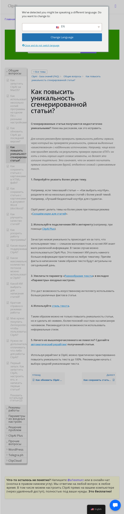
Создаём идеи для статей (49, 213)
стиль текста (60, 306)
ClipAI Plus (48, 229)
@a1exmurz (75, 480)
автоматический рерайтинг (49, 344)
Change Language (62, 37)
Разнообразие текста (79, 276)
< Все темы (39, 71)
